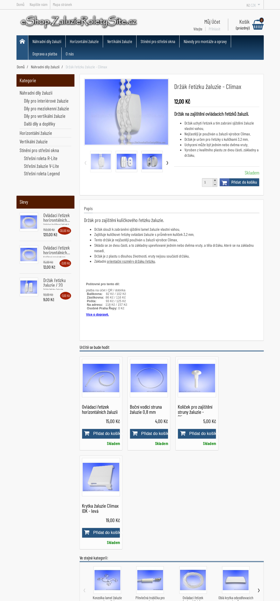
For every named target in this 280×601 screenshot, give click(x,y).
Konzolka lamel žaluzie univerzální (107, 500)
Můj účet (173, 542)
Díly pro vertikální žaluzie (44, 116)
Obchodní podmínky (91, 548)
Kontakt (81, 575)
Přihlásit (214, 29)
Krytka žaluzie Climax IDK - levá (242, 408)
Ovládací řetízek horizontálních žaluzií (99, 408)
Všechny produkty (135, 562)
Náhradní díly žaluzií (46, 41)
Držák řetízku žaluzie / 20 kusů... (54, 285)
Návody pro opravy (181, 556)
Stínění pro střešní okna (158, 41)
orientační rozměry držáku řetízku (131, 261)
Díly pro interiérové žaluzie (46, 101)
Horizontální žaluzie (84, 41)
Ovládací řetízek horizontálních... (56, 217)
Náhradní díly (131, 542)
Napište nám (85, 569)
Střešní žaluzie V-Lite (41, 166)
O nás (70, 53)
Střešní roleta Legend (42, 173)
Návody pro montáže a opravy (205, 41)
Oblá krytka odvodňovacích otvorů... (235, 500)
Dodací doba (85, 562)
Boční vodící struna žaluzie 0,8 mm (145, 408)
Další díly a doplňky (39, 124)
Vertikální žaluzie (119, 41)
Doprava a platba (44, 53)
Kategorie (28, 80)
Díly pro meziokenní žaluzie (46, 108)
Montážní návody (179, 549)
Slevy (24, 202)
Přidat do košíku (238, 182)
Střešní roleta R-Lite (40, 158)
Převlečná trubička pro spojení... (150, 500)
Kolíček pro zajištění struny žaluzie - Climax (193, 411)
